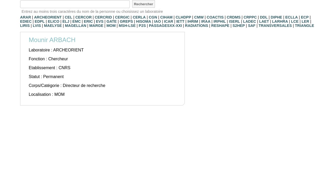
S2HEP (238, 26)
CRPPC (250, 17)
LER (305, 21)
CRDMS (234, 17)
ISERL (234, 21)
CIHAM (166, 17)
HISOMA (143, 21)
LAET (264, 21)
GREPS (126, 21)
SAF (251, 26)
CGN (153, 17)
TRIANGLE (304, 26)
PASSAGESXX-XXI (165, 26)
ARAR (25, 17)
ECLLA (291, 17)
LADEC (249, 21)
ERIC (88, 21)
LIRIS (25, 26)
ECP (305, 17)
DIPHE (276, 17)
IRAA (205, 21)
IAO (157, 21)
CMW (199, 17)
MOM (111, 26)
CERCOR (83, 17)
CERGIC (122, 17)
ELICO (53, 21)
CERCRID (103, 17)
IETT (180, 21)
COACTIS (215, 17)
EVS (99, 21)
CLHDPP (183, 17)
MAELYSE (53, 26)
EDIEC (26, 21)
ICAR (168, 21)
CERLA (139, 17)
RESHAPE (220, 26)
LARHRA (280, 21)
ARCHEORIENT (48, 17)
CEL (68, 17)
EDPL (40, 21)
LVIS (37, 26)
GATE (112, 21)
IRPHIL (220, 21)
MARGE (96, 26)
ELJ (65, 21)
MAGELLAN (75, 26)
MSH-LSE (127, 26)
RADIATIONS (196, 26)
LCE (295, 21)
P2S (142, 26)
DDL (264, 17)
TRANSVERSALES (275, 26)
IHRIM (192, 21)
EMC (76, 21)
